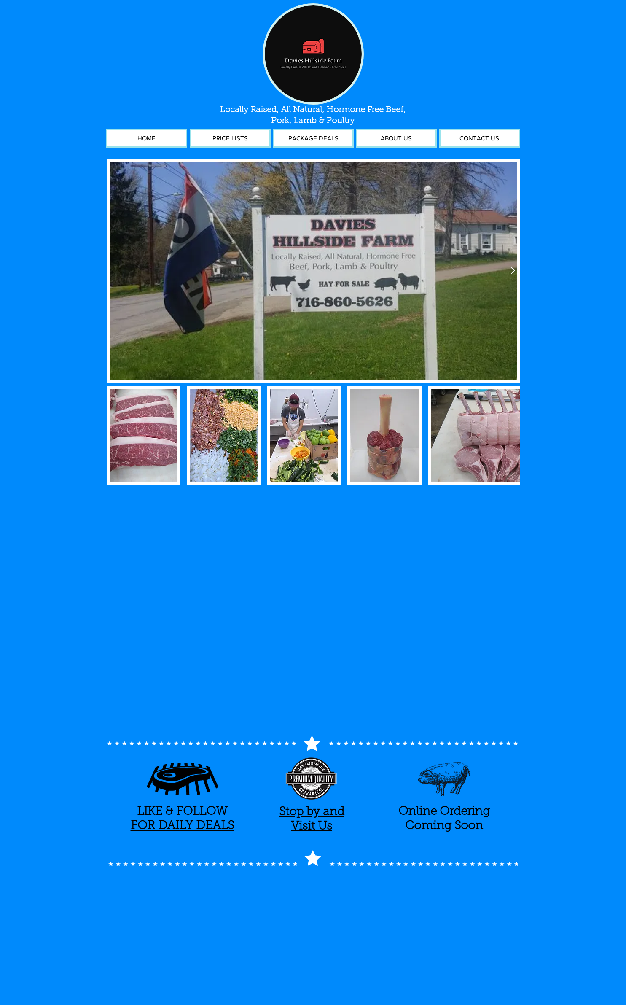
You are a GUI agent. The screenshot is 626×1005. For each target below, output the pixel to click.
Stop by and (311, 812)
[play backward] (117, 435)
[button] (313, 271)
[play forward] (509, 435)
